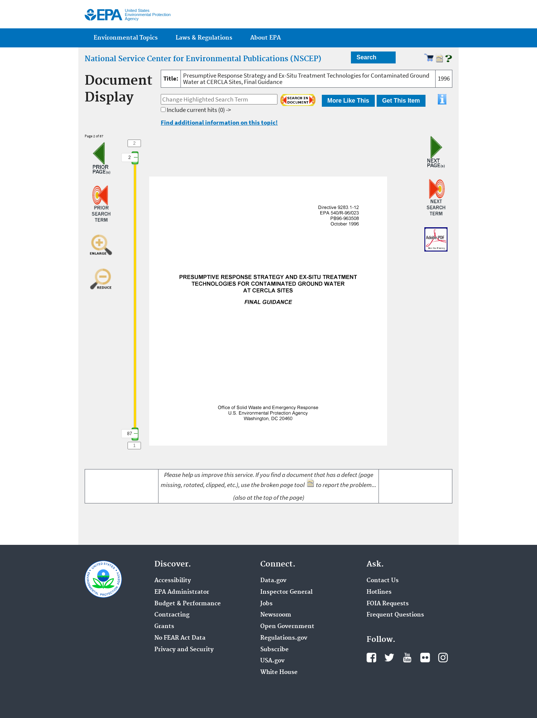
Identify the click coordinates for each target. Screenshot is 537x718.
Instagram (443, 657)
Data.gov (273, 580)
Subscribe (274, 649)
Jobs (266, 603)
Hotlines (379, 592)
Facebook (371, 657)
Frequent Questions (395, 615)
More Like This (348, 100)
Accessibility (172, 580)
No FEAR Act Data (179, 638)
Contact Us (383, 580)
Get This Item (401, 100)
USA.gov (272, 661)
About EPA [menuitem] (265, 37)
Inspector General (286, 592)
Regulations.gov (283, 638)
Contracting (171, 615)
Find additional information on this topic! (219, 122)
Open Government (287, 626)
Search (366, 57)
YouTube (407, 657)
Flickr (425, 657)
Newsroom (275, 615)
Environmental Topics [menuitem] (126, 37)
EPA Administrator (181, 592)
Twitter (389, 657)
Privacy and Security (184, 649)
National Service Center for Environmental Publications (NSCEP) (203, 58)
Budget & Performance (187, 603)
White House (279, 672)
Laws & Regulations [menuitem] (204, 37)
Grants (164, 626)
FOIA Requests (388, 603)
